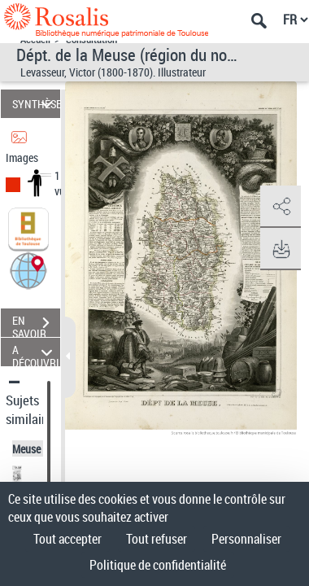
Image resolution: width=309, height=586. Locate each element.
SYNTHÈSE (36, 104)
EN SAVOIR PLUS (36, 325)
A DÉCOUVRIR (36, 352)
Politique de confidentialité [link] (157, 565)
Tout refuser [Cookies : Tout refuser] (156, 539)
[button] (28, 270)
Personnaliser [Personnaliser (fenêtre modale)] (246, 539)
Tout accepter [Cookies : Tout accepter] (67, 539)
